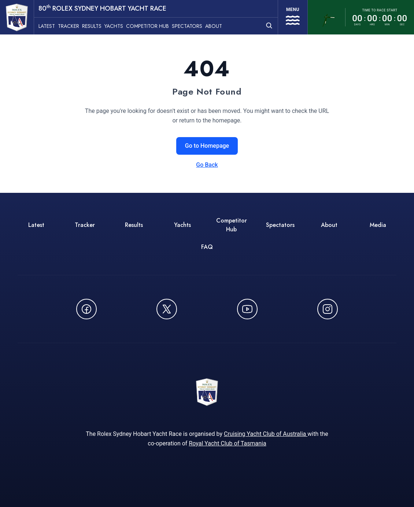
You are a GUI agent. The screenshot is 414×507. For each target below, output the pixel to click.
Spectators (187, 26)
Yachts (113, 26)
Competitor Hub (147, 26)
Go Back (207, 164)
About (213, 26)
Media (378, 225)
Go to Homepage (207, 145)
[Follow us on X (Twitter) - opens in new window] (166, 309)
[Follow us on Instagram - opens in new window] (327, 309)
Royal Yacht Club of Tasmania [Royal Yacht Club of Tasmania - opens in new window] (227, 443)
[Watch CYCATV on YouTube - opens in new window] (247, 309)
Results (91, 26)
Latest (46, 26)
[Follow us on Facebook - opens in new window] (86, 309)
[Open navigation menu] (292, 17)
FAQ (207, 247)
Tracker (68, 26)
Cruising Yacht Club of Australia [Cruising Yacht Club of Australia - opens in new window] (265, 433)
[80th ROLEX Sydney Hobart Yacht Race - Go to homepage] (17, 17)
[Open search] (269, 25)
